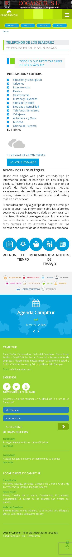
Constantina (46, 495)
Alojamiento (15, 278)
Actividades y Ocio (24, 118)
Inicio (6, 31)
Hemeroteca (34, 536)
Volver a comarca (23, 162)
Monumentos (21, 87)
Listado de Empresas (31, 289)
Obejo (6, 513)
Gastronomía (21, 95)
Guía (59, 25)
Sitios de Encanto (24, 103)
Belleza (62, 283)
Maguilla (33, 487)
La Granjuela (46, 510)
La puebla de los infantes (34, 498)
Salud (49, 283)
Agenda (43, 25)
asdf (36, 319)
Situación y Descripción (27, 79)
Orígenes (18, 83)
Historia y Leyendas (25, 99)
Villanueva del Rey (33, 513)
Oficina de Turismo (25, 126)
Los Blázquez (61, 510)
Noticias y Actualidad (26, 106)
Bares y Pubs (15, 283)
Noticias (27, 25)
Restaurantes (33, 278)
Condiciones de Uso (14, 536)
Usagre (43, 487)
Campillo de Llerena (46, 483)
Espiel (15, 510)
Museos (18, 122)
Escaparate (51, 289)
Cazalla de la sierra (24, 495)
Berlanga (28, 483)
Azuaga (18, 483)
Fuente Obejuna (28, 510)
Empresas (64, 278)
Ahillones (8, 483)
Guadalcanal (10, 498)
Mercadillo (12, 25)
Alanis (6, 495)
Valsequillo (17, 513)
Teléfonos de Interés (26, 110)
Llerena (24, 487)
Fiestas (17, 91)
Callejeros (19, 114)
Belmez (7, 510)
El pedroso (62, 495)
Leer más (8, 446)
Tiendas (49, 278)
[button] (38, 14)
